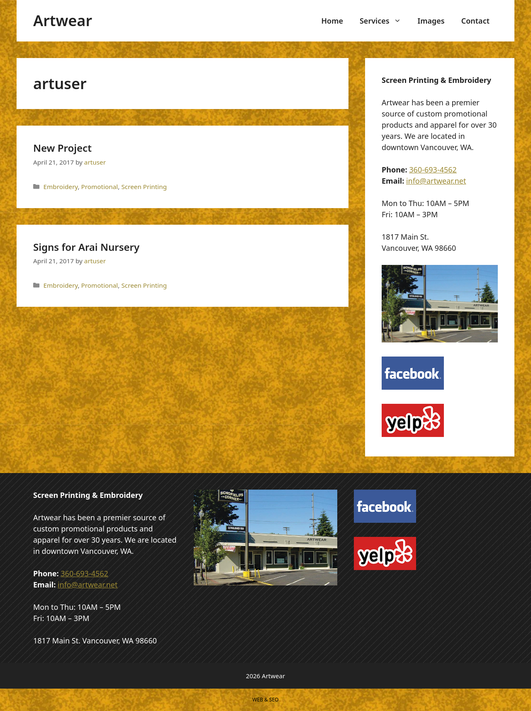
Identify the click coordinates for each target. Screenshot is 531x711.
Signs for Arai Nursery (86, 247)
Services (384, 20)
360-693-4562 (433, 170)
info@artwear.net (436, 181)
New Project (62, 148)
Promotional (99, 186)
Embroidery (60, 186)
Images (431, 21)
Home (332, 21)
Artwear (62, 20)
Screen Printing (144, 186)
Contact (475, 21)
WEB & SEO (265, 699)
